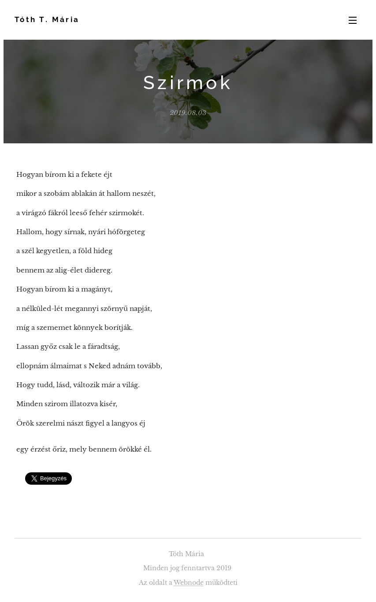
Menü (353, 20)
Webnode (189, 583)
